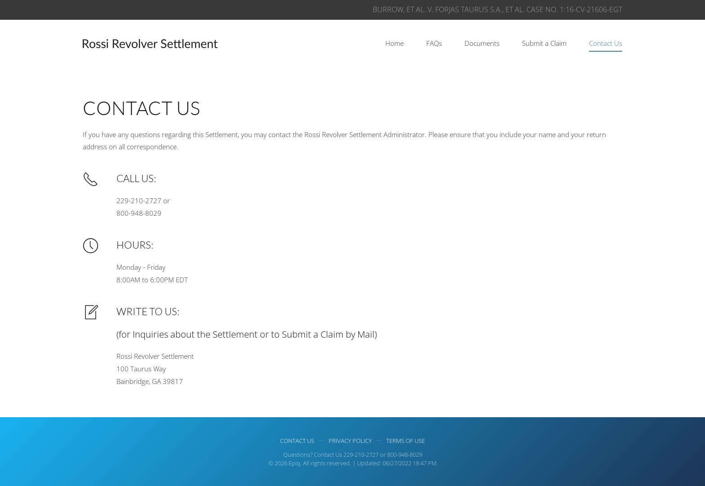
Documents (482, 43)
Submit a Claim (544, 43)
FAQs (434, 43)
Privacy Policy (350, 441)
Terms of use (405, 441)
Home (394, 43)
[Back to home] (150, 43)
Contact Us (605, 43)
